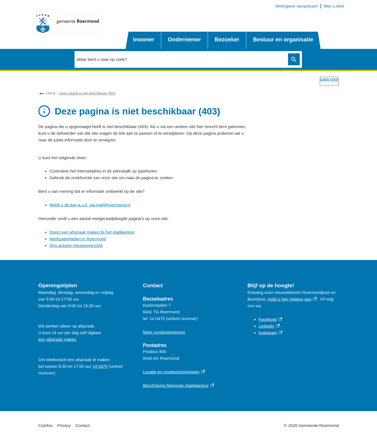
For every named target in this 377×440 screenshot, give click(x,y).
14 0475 (99, 366)
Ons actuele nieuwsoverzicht (76, 245)
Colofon (45, 425)
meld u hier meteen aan (292, 299)
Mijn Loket (334, 6)
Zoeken (292, 59)
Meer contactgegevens (164, 332)
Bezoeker (227, 39)
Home (50, 93)
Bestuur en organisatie (283, 39)
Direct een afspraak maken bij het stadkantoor (92, 232)
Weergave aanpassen (296, 6)
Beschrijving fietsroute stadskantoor (178, 385)
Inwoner (143, 39)
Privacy (64, 425)
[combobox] (180, 59)
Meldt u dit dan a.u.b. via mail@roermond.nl (89, 204)
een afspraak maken (57, 339)
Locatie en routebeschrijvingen (174, 371)
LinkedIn (269, 326)
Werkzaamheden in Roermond (77, 238)
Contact (82, 425)
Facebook (270, 319)
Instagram (270, 332)
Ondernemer (184, 39)
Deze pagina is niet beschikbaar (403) (87, 93)
